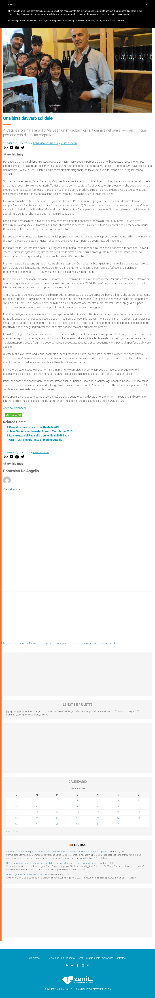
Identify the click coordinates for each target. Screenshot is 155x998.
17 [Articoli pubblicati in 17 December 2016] (118, 812)
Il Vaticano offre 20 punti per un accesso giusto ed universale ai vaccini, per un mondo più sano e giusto (56, 851)
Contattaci (120, 957)
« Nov (9, 831)
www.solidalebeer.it (15, 408)
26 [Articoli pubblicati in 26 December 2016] (16, 824)
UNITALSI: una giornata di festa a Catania (35, 439)
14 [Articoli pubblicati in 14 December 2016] (57, 812)
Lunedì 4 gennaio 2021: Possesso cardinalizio (28, 874)
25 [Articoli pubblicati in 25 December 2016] (138, 818)
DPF (44, 957)
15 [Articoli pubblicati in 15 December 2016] (77, 812)
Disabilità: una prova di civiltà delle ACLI (34, 427)
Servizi (80, 957)
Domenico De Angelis (45, 143)
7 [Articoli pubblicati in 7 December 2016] (57, 806)
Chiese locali (69, 143)
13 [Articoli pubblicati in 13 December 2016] (37, 812)
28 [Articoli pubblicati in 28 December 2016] (57, 824)
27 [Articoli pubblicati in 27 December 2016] (37, 824)
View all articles (12, 489)
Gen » (15, 831)
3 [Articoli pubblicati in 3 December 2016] (118, 800)
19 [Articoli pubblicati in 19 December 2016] (16, 818)
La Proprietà (68, 957)
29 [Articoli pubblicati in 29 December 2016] (77, 824)
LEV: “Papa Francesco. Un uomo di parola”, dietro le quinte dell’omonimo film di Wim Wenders (51, 863)
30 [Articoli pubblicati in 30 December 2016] (98, 824)
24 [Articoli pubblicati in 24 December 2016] (118, 818)
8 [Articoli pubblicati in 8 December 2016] (77, 806)
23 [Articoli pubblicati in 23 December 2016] (98, 818)
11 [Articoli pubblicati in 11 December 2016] (138, 806)
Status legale (93, 957)
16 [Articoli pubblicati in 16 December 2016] (98, 812)
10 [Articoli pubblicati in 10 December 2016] (118, 806)
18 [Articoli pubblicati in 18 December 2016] (138, 812)
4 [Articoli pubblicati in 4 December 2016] (138, 800)
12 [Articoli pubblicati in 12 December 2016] (16, 812)
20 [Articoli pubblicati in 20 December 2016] (37, 818)
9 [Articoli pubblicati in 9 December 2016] (97, 806)
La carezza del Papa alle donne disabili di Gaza (39, 435)
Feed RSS (78, 845)
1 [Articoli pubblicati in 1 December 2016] (77, 800)
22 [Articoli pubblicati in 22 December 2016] (77, 818)
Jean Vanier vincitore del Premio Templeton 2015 (40, 431)
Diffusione (54, 957)
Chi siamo (34, 957)
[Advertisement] (77, 617)
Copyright (107, 957)
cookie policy (124, 14)
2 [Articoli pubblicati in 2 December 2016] (97, 800)
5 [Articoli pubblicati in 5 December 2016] (16, 806)
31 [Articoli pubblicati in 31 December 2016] (118, 824)
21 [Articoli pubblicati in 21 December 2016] (57, 818)
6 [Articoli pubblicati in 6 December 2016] (36, 806)
